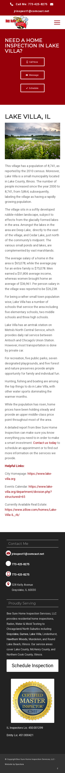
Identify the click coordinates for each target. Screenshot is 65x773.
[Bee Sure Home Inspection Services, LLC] (27, 22)
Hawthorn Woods (17, 639)
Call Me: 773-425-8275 (31, 4)
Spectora (19, 764)
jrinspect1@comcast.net (31, 11)
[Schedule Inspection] (32, 665)
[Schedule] (32, 88)
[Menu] (55, 22)
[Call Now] (32, 62)
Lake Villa (35, 634)
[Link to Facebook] (57, 768)
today (45, 443)
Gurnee (24, 634)
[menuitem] (55, 22)
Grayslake (13, 634)
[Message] (32, 75)
